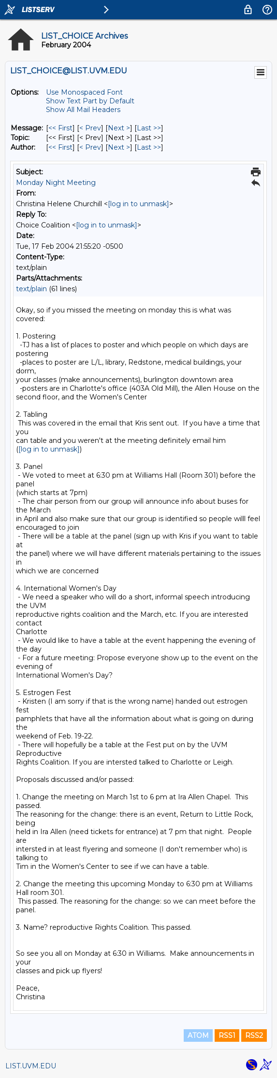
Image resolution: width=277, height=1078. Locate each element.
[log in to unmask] (138, 203)
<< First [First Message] (60, 128)
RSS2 (254, 1035)
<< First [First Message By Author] (60, 147)
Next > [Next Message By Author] (119, 147)
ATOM (198, 1035)
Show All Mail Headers (83, 109)
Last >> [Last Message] (149, 128)
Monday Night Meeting (56, 182)
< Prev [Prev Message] (90, 128)
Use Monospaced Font (84, 92)
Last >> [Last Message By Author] (149, 147)
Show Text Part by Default (90, 101)
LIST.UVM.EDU (30, 1066)
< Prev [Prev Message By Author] (90, 147)
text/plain (31, 288)
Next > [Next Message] (119, 128)
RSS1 (227, 1035)
